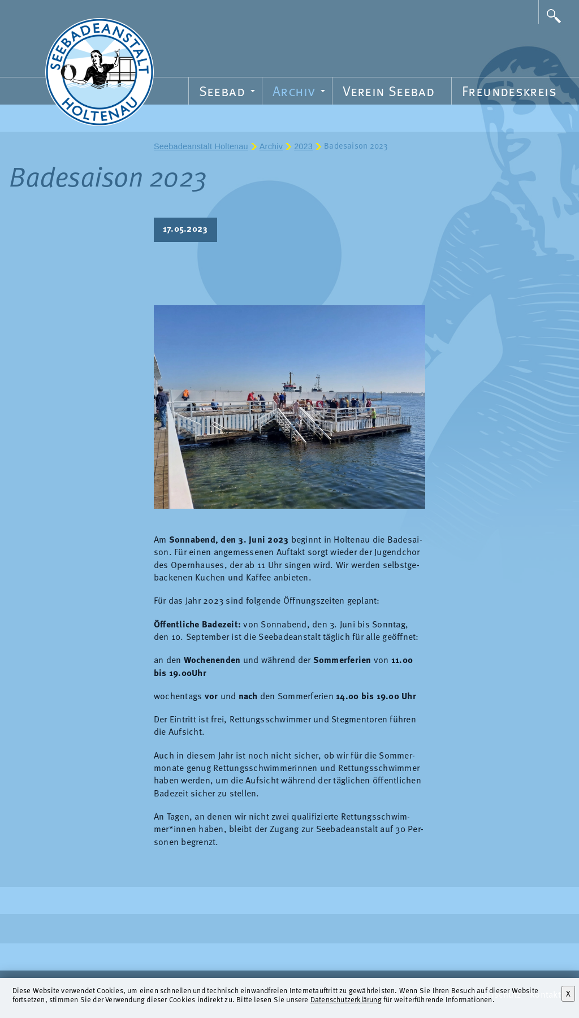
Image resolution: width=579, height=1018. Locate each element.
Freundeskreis (509, 91)
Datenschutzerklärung (346, 999)
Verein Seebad (388, 91)
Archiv (301, 93)
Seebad (228, 93)
